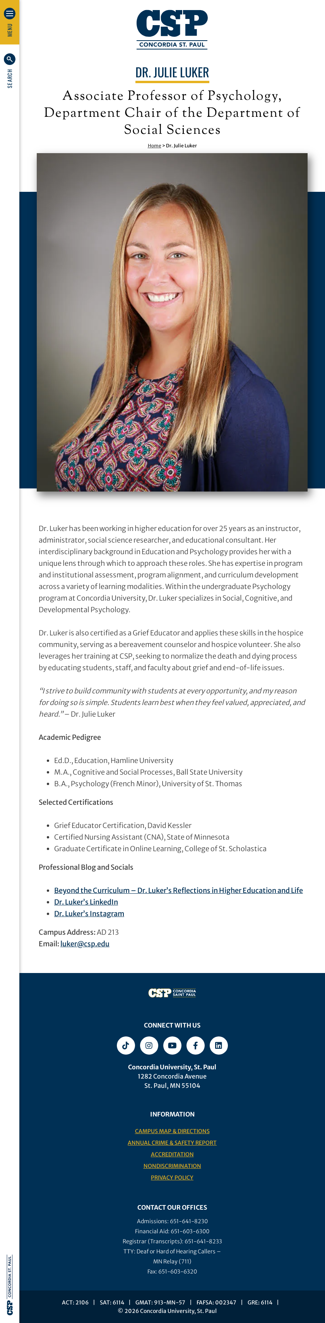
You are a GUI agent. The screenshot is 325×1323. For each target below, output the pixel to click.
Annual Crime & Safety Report (172, 1142)
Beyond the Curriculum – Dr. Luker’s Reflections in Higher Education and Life (178, 890)
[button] (9, 71)
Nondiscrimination (172, 1166)
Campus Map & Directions (172, 1131)
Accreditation (172, 1154)
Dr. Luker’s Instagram (89, 913)
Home (154, 146)
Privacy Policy (172, 1177)
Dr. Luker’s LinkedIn (86, 902)
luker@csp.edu (84, 943)
